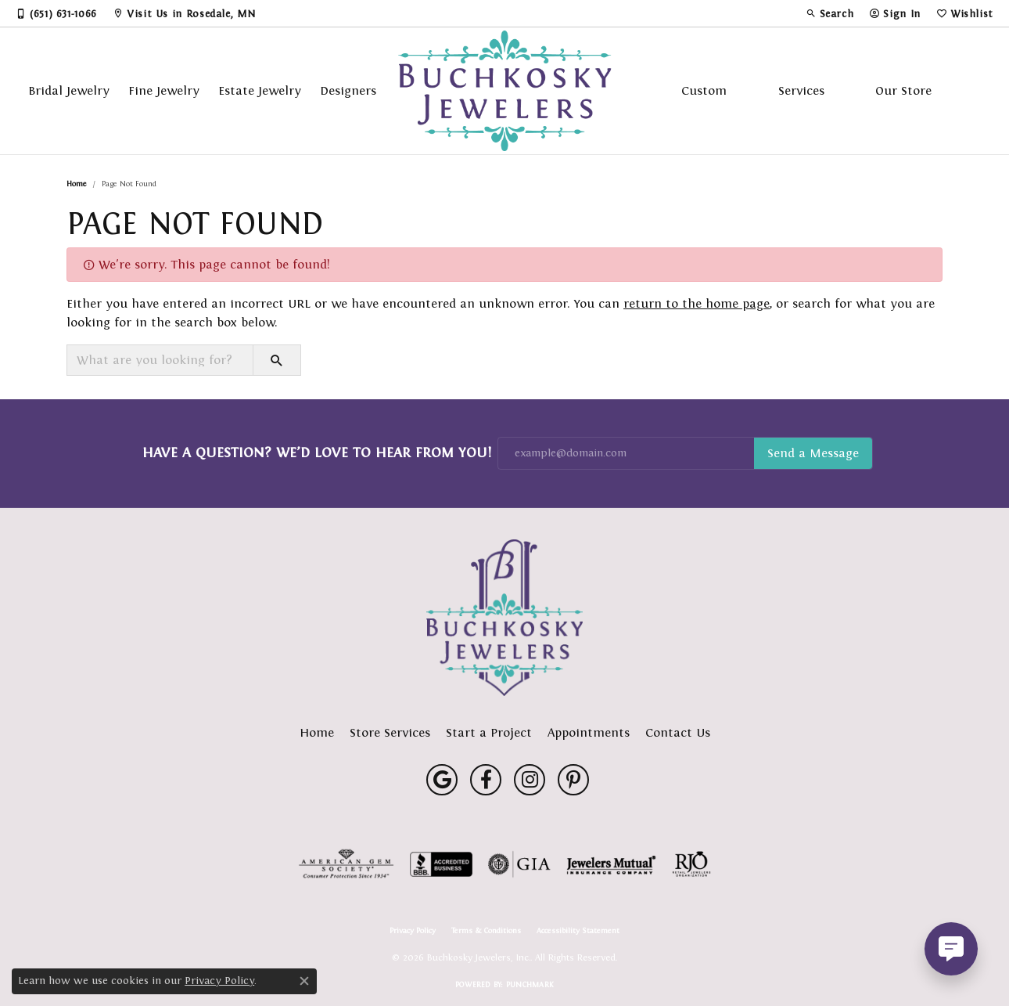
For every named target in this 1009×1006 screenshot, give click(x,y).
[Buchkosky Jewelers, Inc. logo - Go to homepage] (504, 90)
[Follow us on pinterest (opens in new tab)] (573, 779)
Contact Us (677, 732)
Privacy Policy (413, 931)
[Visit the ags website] (346, 864)
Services (801, 90)
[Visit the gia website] (519, 864)
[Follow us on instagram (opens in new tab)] (529, 779)
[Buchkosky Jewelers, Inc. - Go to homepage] (504, 617)
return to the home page (696, 303)
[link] (56, 13)
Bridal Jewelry (69, 90)
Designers (348, 90)
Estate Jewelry (259, 90)
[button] (830, 13)
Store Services (390, 732)
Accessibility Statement (578, 931)
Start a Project (489, 732)
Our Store (903, 90)
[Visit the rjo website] (691, 864)
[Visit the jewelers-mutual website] (611, 864)
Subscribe (813, 453)
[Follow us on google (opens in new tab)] (442, 779)
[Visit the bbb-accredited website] (441, 864)
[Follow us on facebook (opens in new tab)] (485, 779)
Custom (704, 90)
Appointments (589, 732)
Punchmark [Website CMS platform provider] (530, 984)
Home (76, 183)
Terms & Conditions (486, 931)
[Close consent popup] (304, 981)
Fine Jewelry (163, 90)
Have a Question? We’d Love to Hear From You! (316, 452)
